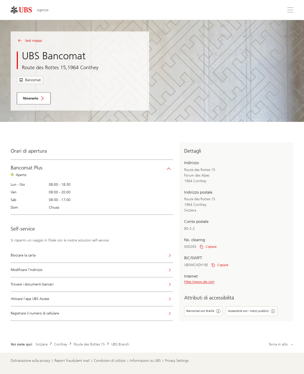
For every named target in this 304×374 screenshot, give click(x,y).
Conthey (60, 344)
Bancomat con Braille (203, 311)
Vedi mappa (29, 41)
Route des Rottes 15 (89, 344)
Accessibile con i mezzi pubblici (251, 311)
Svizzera (42, 344)
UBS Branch (120, 344)
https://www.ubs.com (199, 282)
